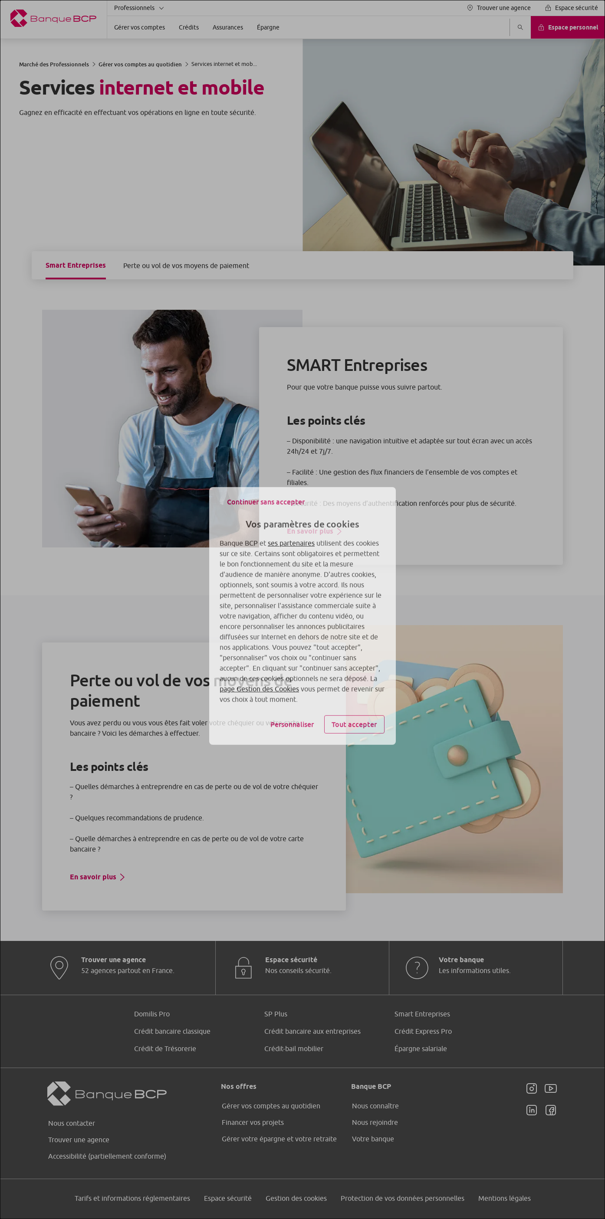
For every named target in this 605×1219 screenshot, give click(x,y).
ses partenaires (291, 537)
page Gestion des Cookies (259, 682)
